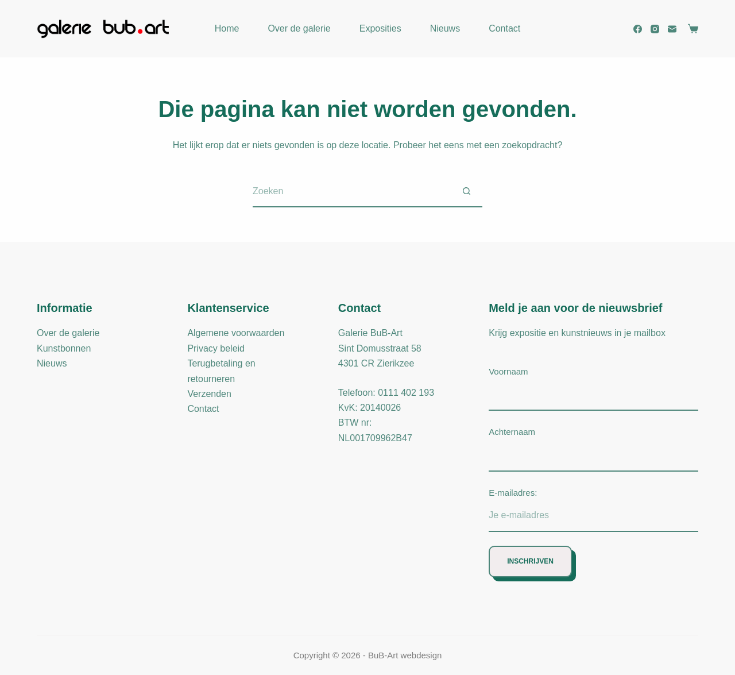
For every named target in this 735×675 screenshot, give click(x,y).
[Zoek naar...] (352, 191)
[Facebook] (637, 29)
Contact (504, 28)
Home (227, 28)
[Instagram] (655, 29)
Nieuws (445, 28)
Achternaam (512, 432)
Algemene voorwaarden (235, 333)
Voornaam (508, 371)
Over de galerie (299, 28)
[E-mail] (672, 29)
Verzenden (209, 394)
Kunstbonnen (64, 348)
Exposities (380, 28)
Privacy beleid (216, 348)
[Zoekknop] (466, 191)
